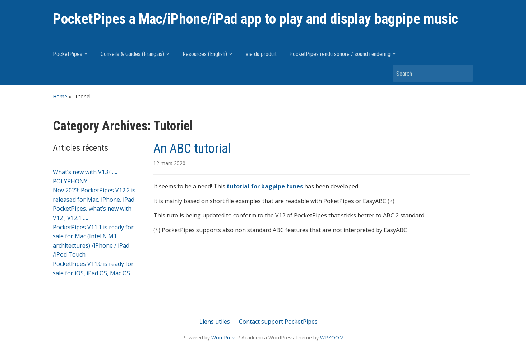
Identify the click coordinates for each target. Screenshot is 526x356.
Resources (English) (205, 54)
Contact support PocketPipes (278, 321)
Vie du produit (261, 54)
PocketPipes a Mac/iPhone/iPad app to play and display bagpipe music (255, 18)
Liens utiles (214, 321)
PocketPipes (67, 54)
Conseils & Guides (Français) (132, 54)
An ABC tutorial (192, 148)
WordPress (224, 337)
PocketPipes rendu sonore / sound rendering (340, 54)
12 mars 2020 (169, 163)
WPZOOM (332, 337)
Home (60, 96)
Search (464, 73)
